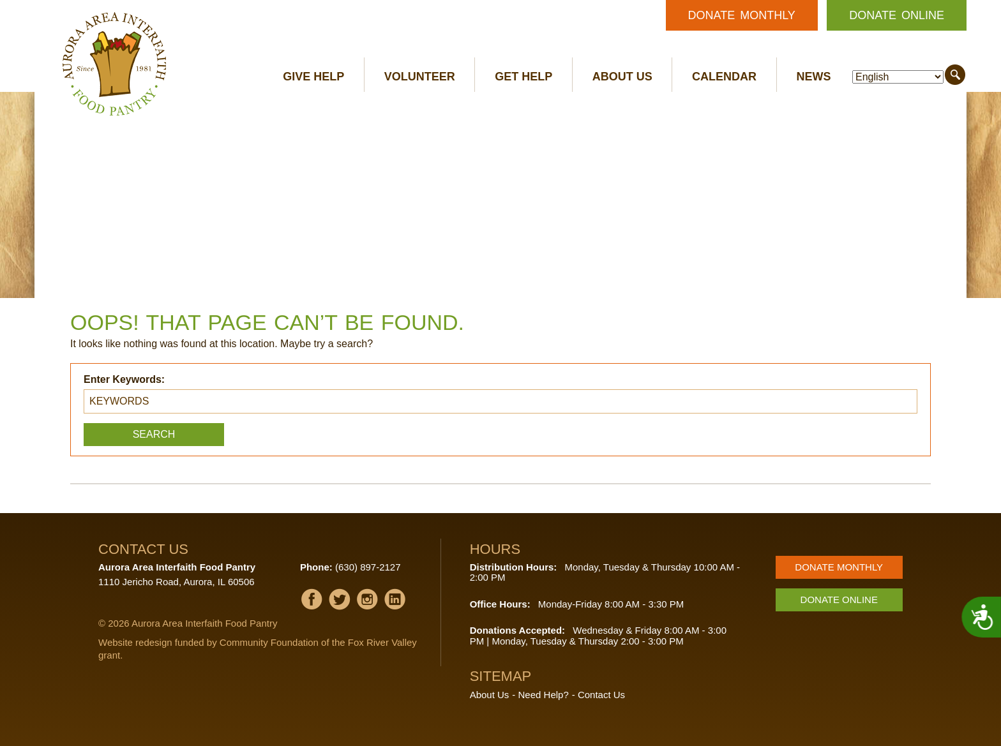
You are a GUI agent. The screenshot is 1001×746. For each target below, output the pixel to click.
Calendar (724, 76)
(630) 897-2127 (368, 567)
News (814, 76)
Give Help (313, 76)
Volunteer (419, 76)
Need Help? (543, 694)
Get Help (523, 76)
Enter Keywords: (124, 379)
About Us (622, 76)
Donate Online (896, 15)
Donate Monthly (741, 15)
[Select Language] (898, 77)
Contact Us (601, 694)
